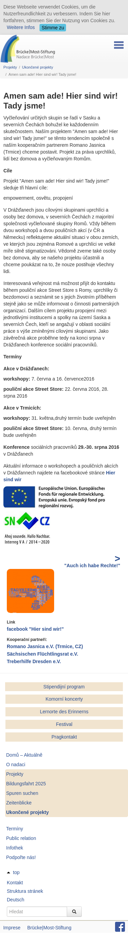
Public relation (21, 838)
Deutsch (15, 899)
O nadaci (15, 764)
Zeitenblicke (19, 802)
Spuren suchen (22, 793)
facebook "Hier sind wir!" (35, 629)
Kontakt (15, 882)
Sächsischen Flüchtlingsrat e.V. (42, 654)
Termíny (14, 828)
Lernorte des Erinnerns (64, 711)
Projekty (10, 67)
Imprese (11, 927)
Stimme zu (53, 27)
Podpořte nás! (21, 857)
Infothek (14, 848)
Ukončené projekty (37, 67)
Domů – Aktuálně (24, 755)
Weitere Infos (21, 27)
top (16, 872)
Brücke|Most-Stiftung (49, 927)
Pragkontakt (64, 737)
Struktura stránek (25, 891)
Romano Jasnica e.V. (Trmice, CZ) (45, 646)
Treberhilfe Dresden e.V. (34, 661)
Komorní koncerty (64, 699)
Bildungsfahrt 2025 (26, 783)
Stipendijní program (63, 686)
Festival (64, 724)
